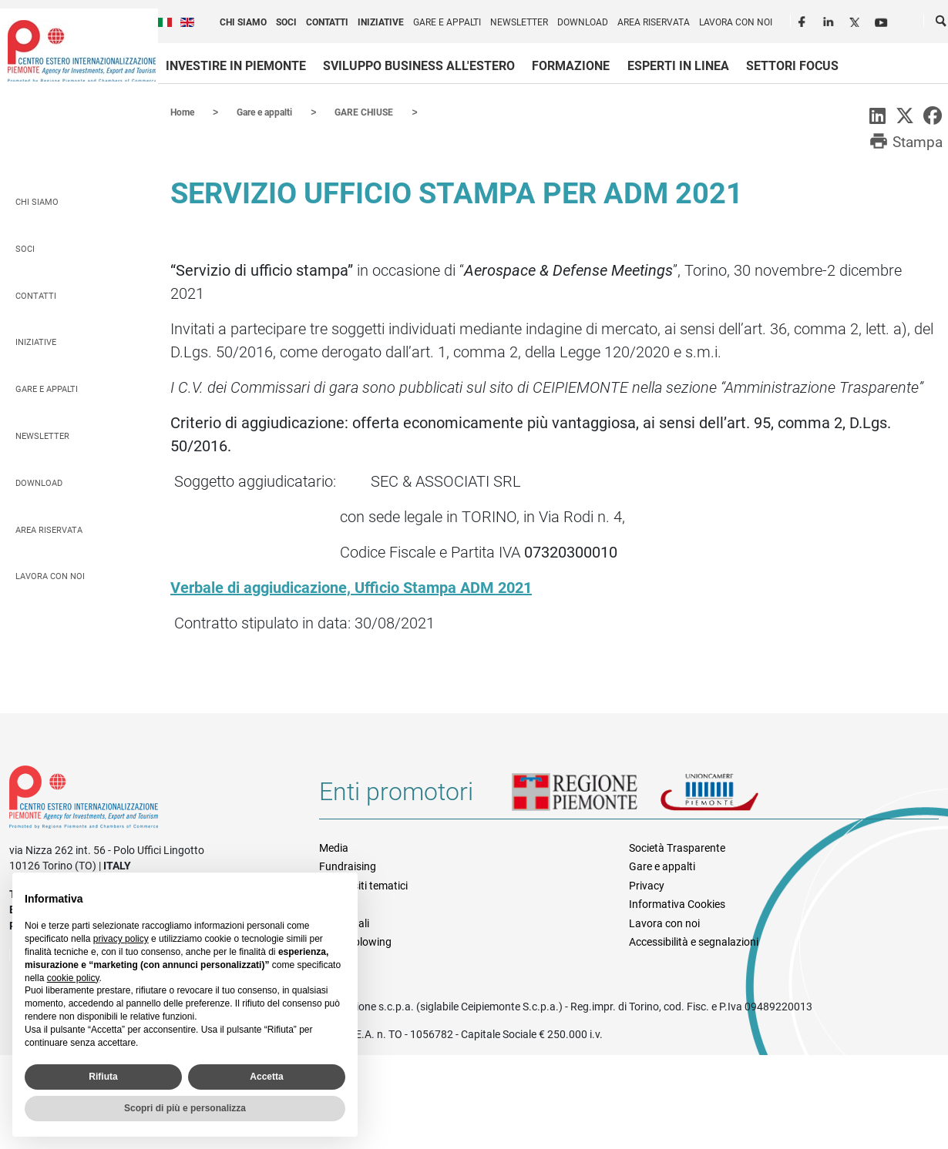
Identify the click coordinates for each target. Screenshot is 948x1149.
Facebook (804, 20)
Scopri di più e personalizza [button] (185, 1108)
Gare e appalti (447, 22)
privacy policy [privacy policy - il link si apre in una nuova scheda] (121, 938)
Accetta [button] (266, 1076)
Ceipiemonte (82, 51)
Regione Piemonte (586, 797)
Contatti (327, 22)
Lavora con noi (735, 22)
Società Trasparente (677, 847)
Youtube (882, 20)
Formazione (571, 66)
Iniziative (381, 22)
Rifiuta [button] (103, 1076)
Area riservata (653, 22)
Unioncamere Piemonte (731, 797)
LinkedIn (830, 20)
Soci (286, 22)
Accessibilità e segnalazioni (693, 941)
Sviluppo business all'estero (419, 66)
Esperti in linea (678, 66)
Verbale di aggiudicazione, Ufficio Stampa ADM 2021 (351, 587)
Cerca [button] (942, 24)
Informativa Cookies (677, 903)
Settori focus (792, 66)
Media (333, 847)
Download (582, 22)
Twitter (856, 20)
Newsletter (519, 22)
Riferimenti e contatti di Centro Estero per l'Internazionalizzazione (148, 799)
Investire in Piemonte (236, 66)
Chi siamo (243, 22)
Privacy (646, 885)
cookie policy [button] (73, 978)
